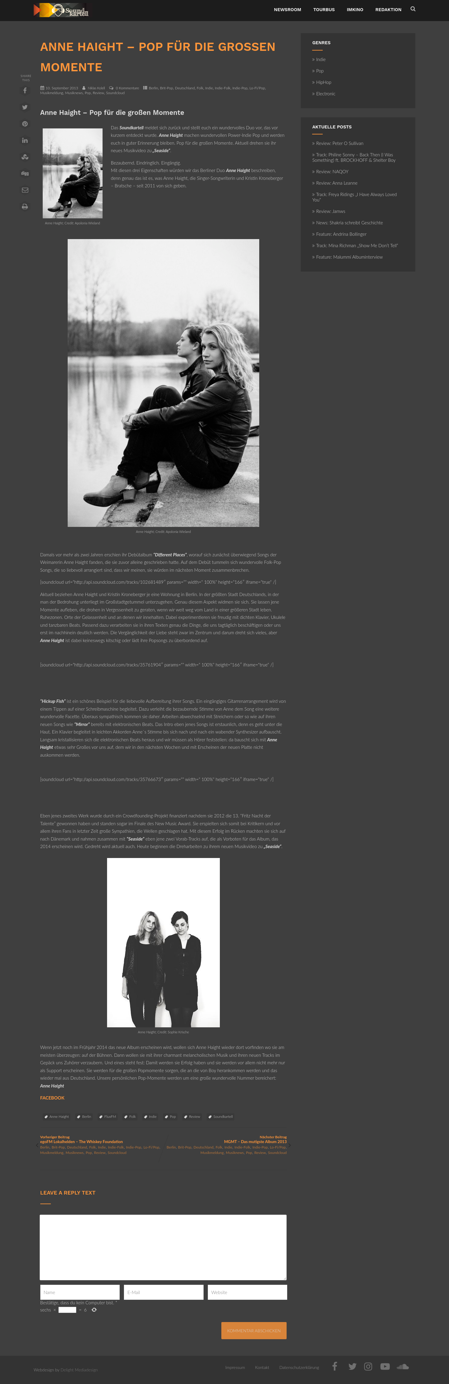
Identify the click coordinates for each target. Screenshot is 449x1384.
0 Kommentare (127, 88)
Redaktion (388, 9)
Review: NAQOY (330, 171)
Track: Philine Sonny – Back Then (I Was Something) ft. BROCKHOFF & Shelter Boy (353, 157)
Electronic (323, 93)
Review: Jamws (328, 211)
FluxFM (110, 1116)
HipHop (321, 82)
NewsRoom (287, 9)
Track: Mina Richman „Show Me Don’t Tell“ (355, 245)
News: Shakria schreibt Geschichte (347, 222)
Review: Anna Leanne (335, 183)
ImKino (355, 9)
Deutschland (185, 88)
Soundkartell (223, 1116)
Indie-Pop (240, 88)
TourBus (324, 9)
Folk (200, 88)
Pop (88, 93)
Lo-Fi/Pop (257, 88)
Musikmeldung (51, 93)
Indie (209, 88)
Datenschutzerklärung (299, 1367)
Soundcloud (115, 93)
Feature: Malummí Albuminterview (347, 257)
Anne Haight (59, 1116)
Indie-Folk (223, 88)
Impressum (235, 1367)
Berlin (153, 88)
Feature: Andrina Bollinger (339, 234)
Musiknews (74, 93)
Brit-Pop (166, 88)
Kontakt (262, 1367)
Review (98, 93)
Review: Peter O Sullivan (337, 143)
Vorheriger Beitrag (102, 1139)
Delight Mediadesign (79, 1369)
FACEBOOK (52, 1097)
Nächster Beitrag (225, 1139)
